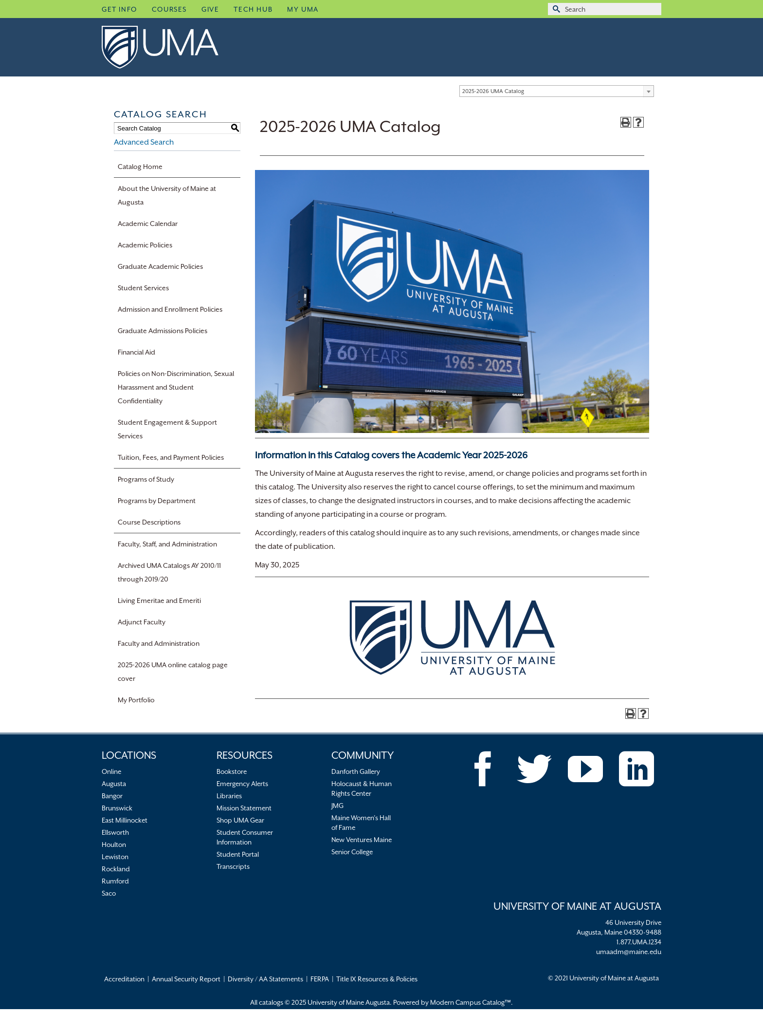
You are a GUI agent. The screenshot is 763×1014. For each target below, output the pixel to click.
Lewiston (115, 857)
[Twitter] (534, 769)
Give (210, 9)
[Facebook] (483, 769)
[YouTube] (585, 769)
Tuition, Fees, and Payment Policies (171, 457)
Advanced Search (144, 142)
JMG (337, 805)
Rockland (116, 869)
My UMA (303, 9)
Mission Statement (244, 808)
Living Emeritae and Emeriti (159, 600)
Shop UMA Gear (240, 820)
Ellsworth (115, 832)
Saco (109, 893)
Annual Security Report (186, 979)
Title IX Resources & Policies (377, 979)
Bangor (112, 796)
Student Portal (238, 854)
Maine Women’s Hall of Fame (361, 822)
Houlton (114, 844)
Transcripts (233, 866)
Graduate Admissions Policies (162, 331)
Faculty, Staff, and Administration (167, 544)
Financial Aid (136, 352)
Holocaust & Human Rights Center (361, 788)
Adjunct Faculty (141, 622)
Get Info (119, 9)
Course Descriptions (149, 522)
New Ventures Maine (361, 840)
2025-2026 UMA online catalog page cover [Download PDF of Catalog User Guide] (173, 671)
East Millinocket (124, 820)
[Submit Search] (555, 9)
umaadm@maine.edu (628, 952)
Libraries (229, 796)
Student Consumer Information (245, 837)
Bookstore (232, 771)
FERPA (319, 979)
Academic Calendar (148, 223)
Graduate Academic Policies (160, 266)
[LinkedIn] (636, 769)
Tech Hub (253, 9)
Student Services (143, 288)
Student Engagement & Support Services (167, 429)
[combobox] (556, 91)
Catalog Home (140, 166)
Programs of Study (146, 479)
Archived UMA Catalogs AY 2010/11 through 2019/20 (169, 572)
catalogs (271, 1002)
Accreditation (124, 979)
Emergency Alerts (242, 784)
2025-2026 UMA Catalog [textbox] (493, 91)
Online (111, 771)
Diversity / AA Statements (265, 979)
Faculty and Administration (159, 643)
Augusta (114, 784)
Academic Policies (145, 245)
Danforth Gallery (355, 771)
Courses (169, 9)
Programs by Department (157, 501)
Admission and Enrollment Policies (170, 309)
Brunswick (117, 808)
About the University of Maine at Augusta (167, 195)
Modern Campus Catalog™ (470, 1002)
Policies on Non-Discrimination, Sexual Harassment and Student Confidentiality (176, 387)
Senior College (352, 852)
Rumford (115, 881)
